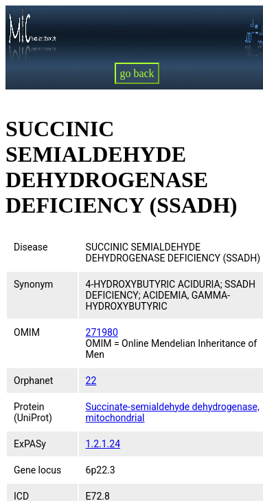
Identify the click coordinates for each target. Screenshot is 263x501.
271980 (102, 332)
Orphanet (33, 380)
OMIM (27, 332)
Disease (31, 247)
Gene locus (37, 470)
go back (136, 73)
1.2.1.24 (103, 443)
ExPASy (30, 443)
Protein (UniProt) (33, 412)
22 (91, 380)
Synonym (33, 284)
